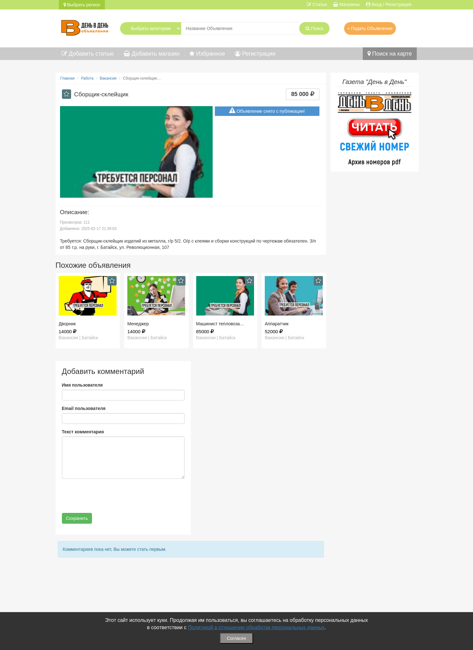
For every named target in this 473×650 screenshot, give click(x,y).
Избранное (207, 54)
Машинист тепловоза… (220, 323)
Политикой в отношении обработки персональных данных (256, 627)
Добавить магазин (151, 54)
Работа (87, 78)
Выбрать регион (82, 4)
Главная (67, 78)
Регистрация (255, 54)
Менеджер (138, 323)
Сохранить (77, 518)
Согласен (236, 638)
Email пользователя (84, 408)
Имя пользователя (82, 385)
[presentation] (110, 496)
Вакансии (108, 78)
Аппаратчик (276, 323)
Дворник (67, 323)
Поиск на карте (389, 54)
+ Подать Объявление (370, 28)
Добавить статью (88, 54)
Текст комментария (83, 431)
